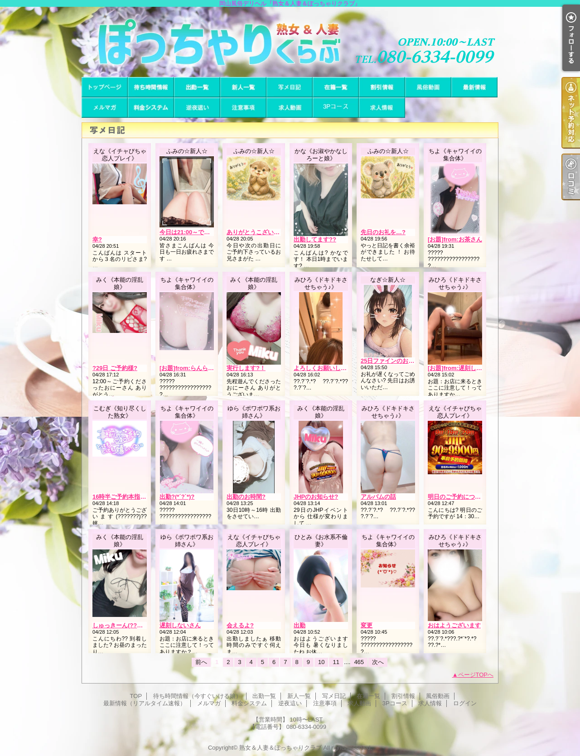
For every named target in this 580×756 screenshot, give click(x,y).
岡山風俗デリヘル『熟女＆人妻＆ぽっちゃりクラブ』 (290, 42)
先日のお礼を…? (383, 232)
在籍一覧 (336, 87)
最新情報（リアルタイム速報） (474, 87)
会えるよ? (240, 625)
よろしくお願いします (323, 368)
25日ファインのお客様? (392, 360)
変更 (366, 625)
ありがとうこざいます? (258, 232)
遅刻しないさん (180, 625)
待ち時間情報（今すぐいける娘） (151, 87)
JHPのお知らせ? (316, 496)
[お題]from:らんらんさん (193, 368)
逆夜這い (197, 107)
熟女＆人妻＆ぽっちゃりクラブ (280, 747)
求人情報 (382, 107)
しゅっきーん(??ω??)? (123, 625)
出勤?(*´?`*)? (177, 496)
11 (336, 662)
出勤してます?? (315, 239)
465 (359, 662)
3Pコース (336, 107)
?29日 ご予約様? (114, 368)
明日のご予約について (457, 496)
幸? (97, 239)
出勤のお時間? (246, 496)
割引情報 (382, 87)
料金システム (151, 107)
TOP (105, 87)
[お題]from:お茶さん (455, 239)
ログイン (465, 703)
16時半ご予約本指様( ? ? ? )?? (133, 496)
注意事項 (243, 107)
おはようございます (454, 625)
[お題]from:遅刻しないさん (464, 368)
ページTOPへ (476, 674)
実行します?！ (246, 368)
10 (321, 662)
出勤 (299, 625)
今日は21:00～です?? (188, 232)
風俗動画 (428, 87)
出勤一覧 (197, 87)
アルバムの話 (378, 496)
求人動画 (289, 107)
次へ (378, 662)
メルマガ (105, 107)
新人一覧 (243, 87)
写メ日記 (289, 87)
